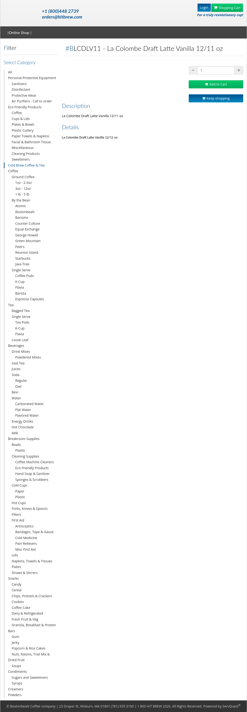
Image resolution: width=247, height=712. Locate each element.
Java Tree (22, 264)
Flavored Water (27, 415)
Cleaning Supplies (25, 456)
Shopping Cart (227, 7)
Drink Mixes (21, 351)
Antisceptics (24, 526)
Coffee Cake (21, 607)
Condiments (17, 671)
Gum (15, 636)
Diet (18, 386)
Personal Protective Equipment (32, 78)
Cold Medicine (26, 537)
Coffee (17, 112)
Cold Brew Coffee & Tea (26, 165)
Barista (20, 293)
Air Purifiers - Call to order (32, 101)
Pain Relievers (26, 543)
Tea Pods (22, 322)
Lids (15, 555)
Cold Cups (19, 485)
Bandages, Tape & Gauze (34, 532)
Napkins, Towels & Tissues (32, 561)
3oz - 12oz (23, 188)
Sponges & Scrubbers (31, 479)
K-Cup (20, 281)
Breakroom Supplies (24, 438)
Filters (16, 514)
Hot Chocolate (23, 427)
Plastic (20, 450)
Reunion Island (26, 252)
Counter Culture (27, 223)
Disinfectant (21, 89)
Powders (15, 695)
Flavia (19, 287)
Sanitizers (19, 83)
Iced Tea (18, 363)
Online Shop (19, 32)
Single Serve (21, 270)
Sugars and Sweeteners (30, 677)
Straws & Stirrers (25, 572)
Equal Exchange (27, 229)
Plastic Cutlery (23, 130)
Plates (16, 566)
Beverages (16, 345)
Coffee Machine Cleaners (34, 462)
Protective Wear (24, 95)
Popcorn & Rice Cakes (28, 648)
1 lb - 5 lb (22, 194)
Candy (16, 584)
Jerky (15, 642)
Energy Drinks (22, 421)
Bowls (16, 444)
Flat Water (23, 409)
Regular (21, 380)
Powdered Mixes (28, 357)
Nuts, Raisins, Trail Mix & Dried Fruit (29, 657)
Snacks (13, 578)
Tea (11, 305)
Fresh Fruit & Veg (25, 619)
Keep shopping (216, 98)
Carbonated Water (29, 403)
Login (204, 7)
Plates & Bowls (23, 124)
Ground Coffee (23, 177)
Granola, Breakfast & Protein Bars (32, 628)
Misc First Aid (25, 549)
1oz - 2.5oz (23, 182)
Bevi (15, 392)
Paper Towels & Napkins (30, 136)
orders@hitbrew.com (62, 16)
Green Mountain (28, 241)
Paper (19, 491)
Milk (15, 433)
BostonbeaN (25, 212)
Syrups (17, 683)
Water (16, 398)
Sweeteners (21, 159)
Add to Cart (216, 84)
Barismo (21, 217)
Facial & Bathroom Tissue (31, 142)
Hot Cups (19, 503)
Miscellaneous (23, 147)
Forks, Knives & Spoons (30, 508)
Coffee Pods (24, 275)
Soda (15, 375)
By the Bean (21, 200)
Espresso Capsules (29, 299)
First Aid (18, 520)
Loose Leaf (20, 340)
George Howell (26, 235)
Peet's (20, 246)
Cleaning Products (26, 153)
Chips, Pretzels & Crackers (32, 596)
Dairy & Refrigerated (27, 613)
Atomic (20, 206)
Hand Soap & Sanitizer (32, 473)
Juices (16, 369)
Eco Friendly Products (24, 107)
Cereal (17, 590)
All (10, 72)
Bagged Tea (21, 310)
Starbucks (22, 258)
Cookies (18, 601)
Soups (16, 666)
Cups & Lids (21, 118)
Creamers (15, 689)
